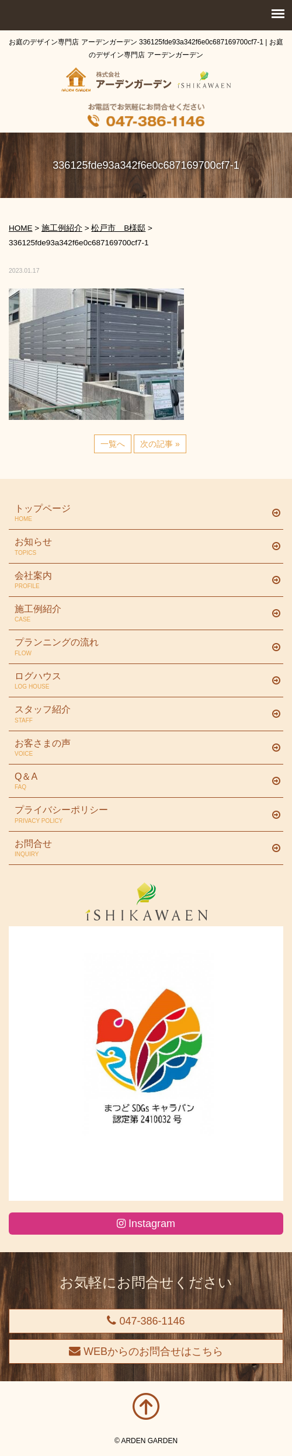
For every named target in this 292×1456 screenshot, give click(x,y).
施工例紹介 (142, 614)
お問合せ (142, 849)
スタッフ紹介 (142, 714)
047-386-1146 (146, 1321)
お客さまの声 (142, 748)
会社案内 (142, 580)
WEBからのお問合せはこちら (146, 1351)
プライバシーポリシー (142, 815)
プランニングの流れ (142, 647)
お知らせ (142, 547)
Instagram (146, 1223)
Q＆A (142, 781)
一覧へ (112, 444)
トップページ (142, 513)
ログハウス (142, 681)
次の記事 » (160, 444)
